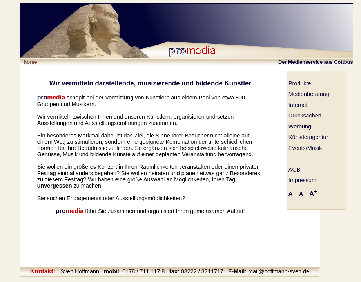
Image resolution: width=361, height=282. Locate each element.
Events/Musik (305, 148)
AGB (294, 169)
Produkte (299, 83)
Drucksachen (304, 115)
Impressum (302, 180)
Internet (298, 105)
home (30, 62)
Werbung (299, 126)
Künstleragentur (308, 137)
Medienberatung (308, 94)
